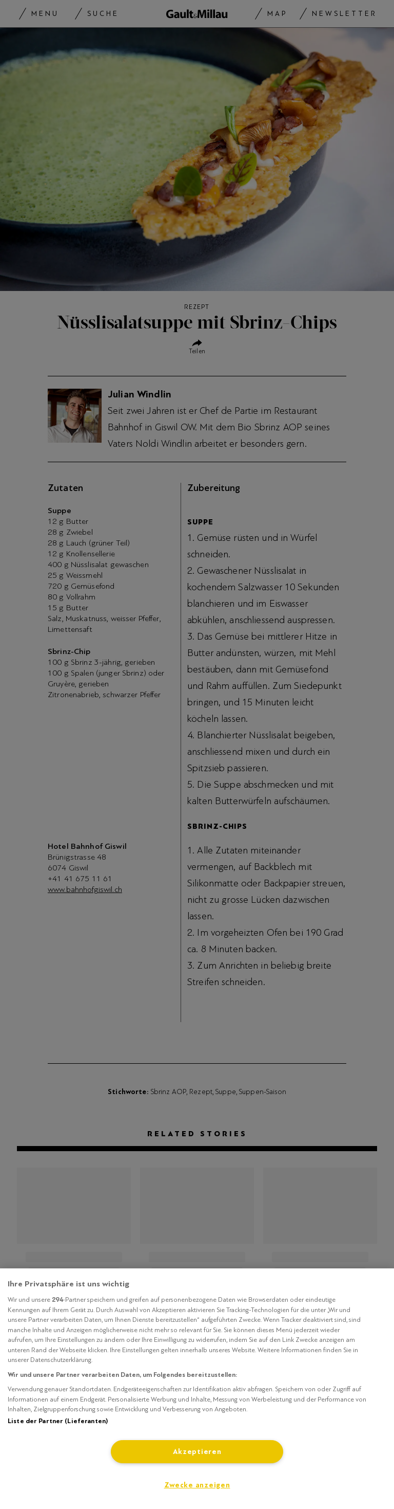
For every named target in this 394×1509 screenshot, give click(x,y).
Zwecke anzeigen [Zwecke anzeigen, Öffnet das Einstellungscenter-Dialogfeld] (197, 1485)
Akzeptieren (197, 1451)
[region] (197, 1388)
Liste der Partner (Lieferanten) (58, 1421)
